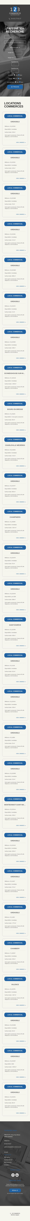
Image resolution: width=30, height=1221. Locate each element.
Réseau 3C (15, 1190)
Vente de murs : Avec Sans (15, 82)
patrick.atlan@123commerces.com (12, 1147)
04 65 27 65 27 (16, 19)
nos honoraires (8, 1162)
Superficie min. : (15, 63)
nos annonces (7, 1154)
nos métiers (7, 1157)
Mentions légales (15, 1215)
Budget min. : (15, 52)
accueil (6, 1152)
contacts (6, 1164)
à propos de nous (8, 1159)
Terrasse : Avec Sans (15, 78)
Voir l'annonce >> (21, 142)
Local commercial (15, 116)
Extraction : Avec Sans (15, 75)
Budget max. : (15, 57)
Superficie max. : (15, 70)
